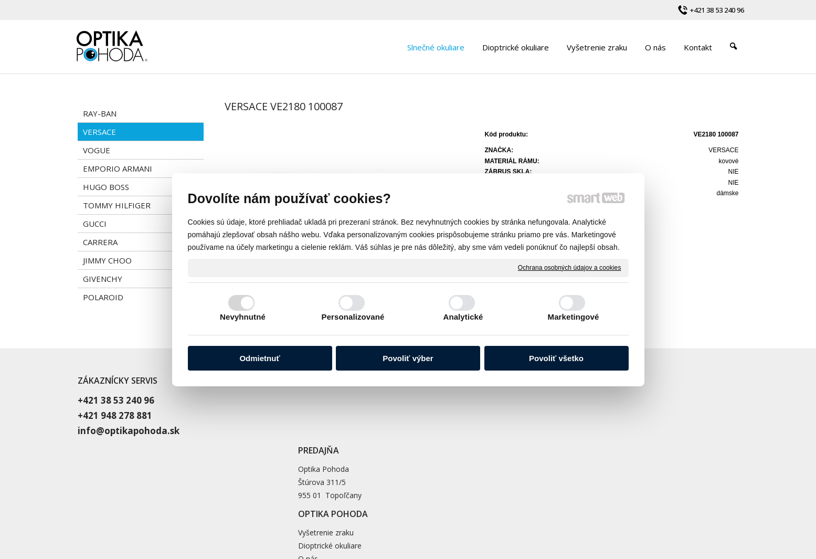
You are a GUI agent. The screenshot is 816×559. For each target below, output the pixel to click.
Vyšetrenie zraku (550, 399)
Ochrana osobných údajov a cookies (569, 267)
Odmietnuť (259, 358)
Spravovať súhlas (608, 509)
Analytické (463, 316)
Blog (530, 439)
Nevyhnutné (243, 316)
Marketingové (573, 316)
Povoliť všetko (556, 358)
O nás (533, 425)
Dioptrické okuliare (554, 412)
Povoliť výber (408, 358)
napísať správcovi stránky (428, 509)
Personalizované (353, 316)
